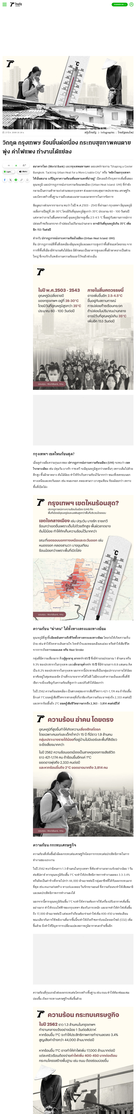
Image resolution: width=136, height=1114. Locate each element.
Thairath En (120, 5)
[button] (5, 180)
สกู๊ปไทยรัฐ (90, 132)
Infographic (108, 132)
